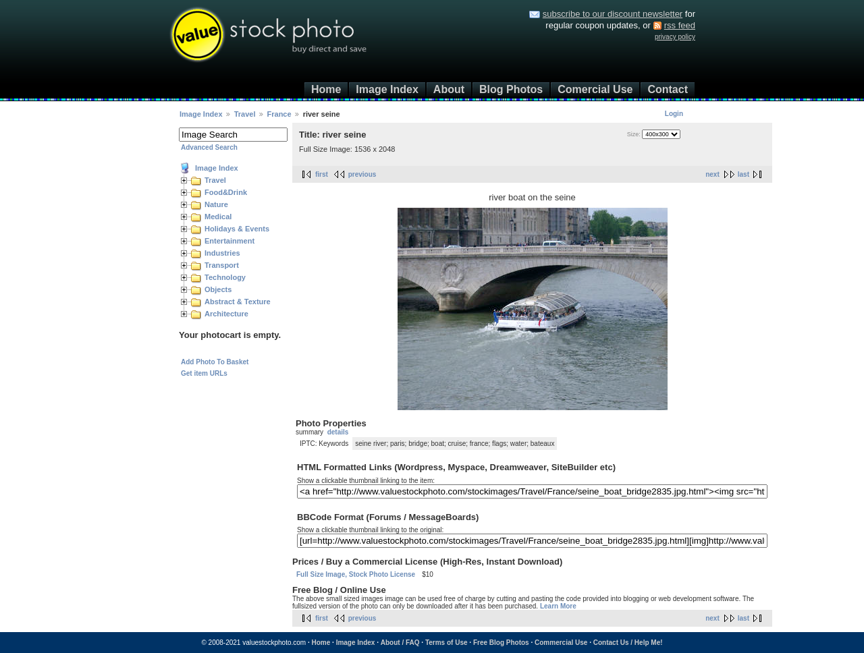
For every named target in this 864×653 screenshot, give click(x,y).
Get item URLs (204, 373)
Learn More (558, 606)
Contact (667, 89)
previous (362, 174)
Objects (218, 289)
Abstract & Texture (238, 301)
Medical (218, 216)
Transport (222, 265)
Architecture (226, 314)
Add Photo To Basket (214, 362)
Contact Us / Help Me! (628, 642)
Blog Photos (511, 89)
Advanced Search (209, 147)
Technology (225, 277)
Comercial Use (595, 89)
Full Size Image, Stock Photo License (355, 574)
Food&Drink (226, 192)
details (338, 432)
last (743, 174)
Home (326, 89)
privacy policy (675, 36)
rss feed (679, 25)
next (712, 174)
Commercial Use (561, 642)
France (279, 114)
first (321, 174)
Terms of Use (446, 642)
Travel (245, 114)
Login (674, 113)
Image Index (387, 89)
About (448, 89)
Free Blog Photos (501, 642)
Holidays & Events (237, 229)
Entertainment (229, 241)
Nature (216, 204)
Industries (222, 253)
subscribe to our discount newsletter (612, 14)
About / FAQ (400, 642)
